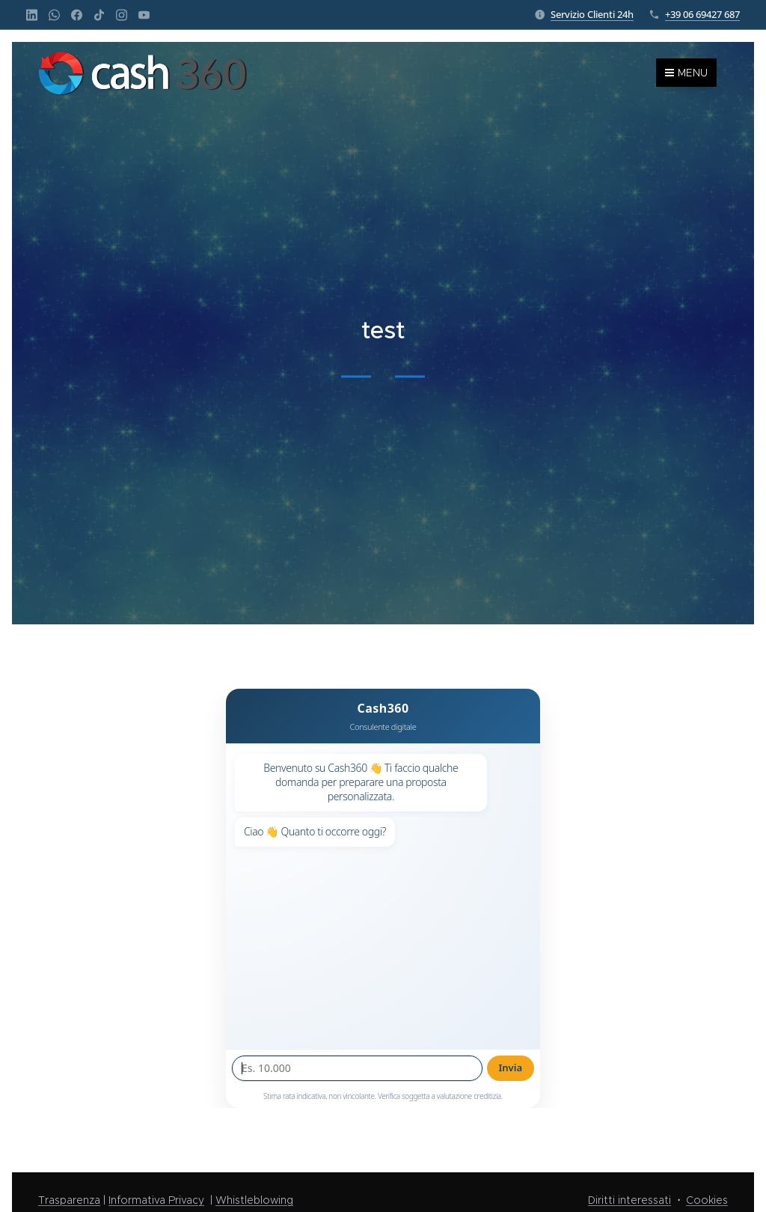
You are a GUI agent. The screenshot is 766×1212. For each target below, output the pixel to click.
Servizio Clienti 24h (592, 14)
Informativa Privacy (156, 1200)
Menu (686, 72)
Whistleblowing (254, 1200)
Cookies (707, 1200)
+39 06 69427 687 (702, 14)
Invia (511, 1067)
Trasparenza (69, 1200)
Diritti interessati (629, 1200)
